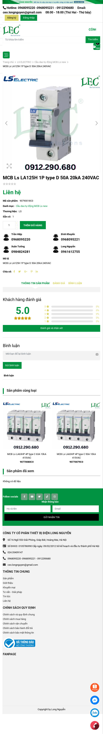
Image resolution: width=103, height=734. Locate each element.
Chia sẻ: (7, 271)
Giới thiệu (8, 583)
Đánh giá (59, 283)
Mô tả (6, 258)
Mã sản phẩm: (10, 200)
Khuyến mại (9, 587)
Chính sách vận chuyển (15, 623)
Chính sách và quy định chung (19, 614)
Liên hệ (7, 600)
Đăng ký (11, 17)
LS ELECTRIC (24, 62)
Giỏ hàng (96, 46)
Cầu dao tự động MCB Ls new (50, 62)
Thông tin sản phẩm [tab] (35, 283)
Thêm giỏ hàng (32, 225)
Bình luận (75, 283)
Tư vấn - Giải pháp (12, 592)
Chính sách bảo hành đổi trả (18, 628)
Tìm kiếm (93, 39)
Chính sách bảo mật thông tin (18, 632)
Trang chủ (8, 62)
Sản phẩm (8, 578)
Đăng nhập (29, 17)
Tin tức (6, 596)
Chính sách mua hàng (14, 619)
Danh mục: (8, 206)
